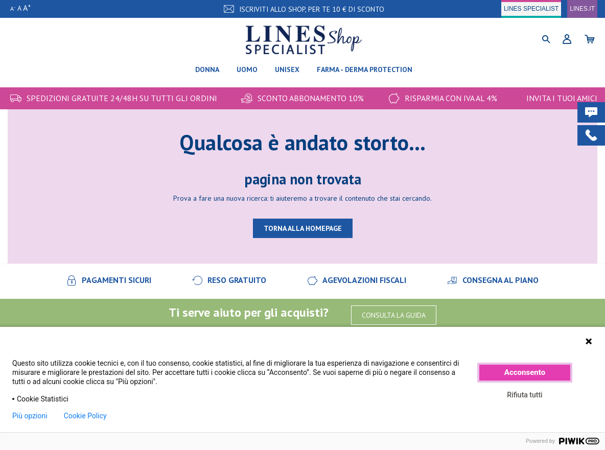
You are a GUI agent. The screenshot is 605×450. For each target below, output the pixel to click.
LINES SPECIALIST (531, 8)
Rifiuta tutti (524, 395)
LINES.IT (582, 8)
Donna (207, 69)
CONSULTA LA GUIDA (394, 315)
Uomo (247, 69)
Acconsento (524, 372)
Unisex (287, 69)
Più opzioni (30, 416)
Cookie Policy (85, 416)
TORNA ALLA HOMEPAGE (303, 228)
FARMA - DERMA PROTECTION (364, 69)
